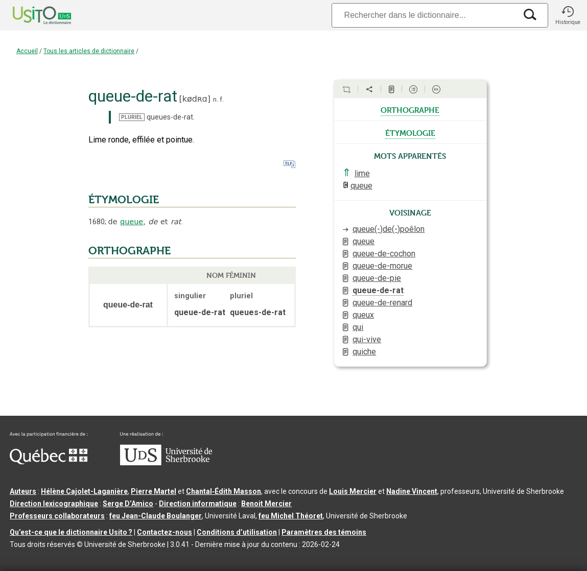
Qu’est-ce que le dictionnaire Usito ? (71, 532)
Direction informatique (198, 503)
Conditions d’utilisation (237, 532)
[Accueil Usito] (30, 15)
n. (215, 99)
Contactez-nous (164, 532)
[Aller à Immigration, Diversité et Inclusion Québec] (48, 462)
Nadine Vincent (411, 491)
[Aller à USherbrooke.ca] (166, 463)
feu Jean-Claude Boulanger (155, 516)
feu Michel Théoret (291, 516)
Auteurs (23, 491)
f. (222, 99)
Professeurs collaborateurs (57, 516)
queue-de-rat (378, 290)
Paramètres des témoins (323, 532)
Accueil (27, 51)
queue (131, 222)
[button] (567, 15)
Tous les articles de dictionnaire (88, 51)
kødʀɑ (194, 99)
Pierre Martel (153, 491)
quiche (364, 351)
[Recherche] (424, 15)
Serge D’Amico (128, 503)
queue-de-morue (382, 266)
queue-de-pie (377, 278)
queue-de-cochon (384, 253)
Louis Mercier (353, 491)
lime (362, 173)
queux (363, 315)
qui (358, 327)
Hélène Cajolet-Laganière (84, 491)
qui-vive (367, 339)
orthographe (410, 109)
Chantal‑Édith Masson (223, 491)
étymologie (410, 132)
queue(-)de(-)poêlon (389, 229)
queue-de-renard (382, 302)
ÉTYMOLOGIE (123, 200)
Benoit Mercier (266, 503)
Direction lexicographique (54, 503)
